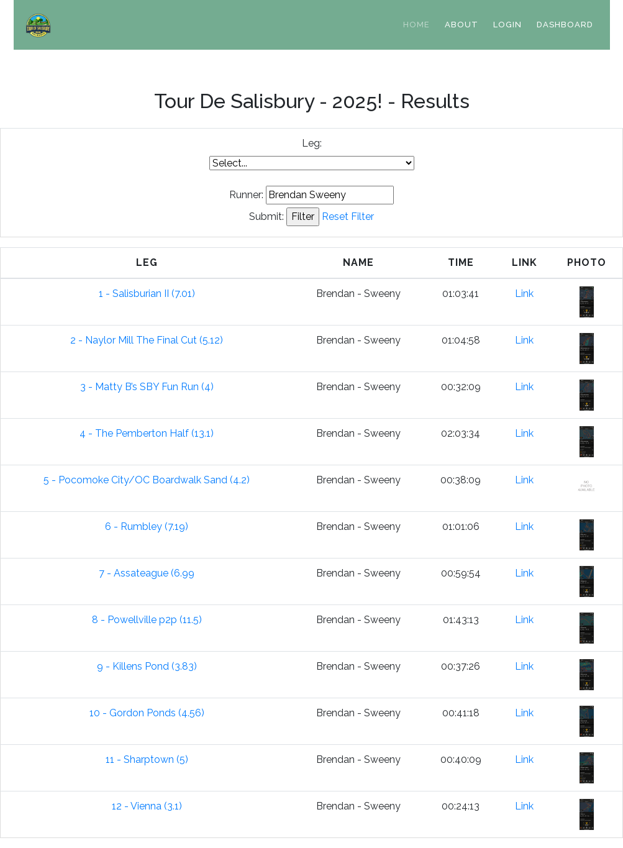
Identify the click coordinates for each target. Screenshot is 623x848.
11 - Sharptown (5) (147, 759)
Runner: (246, 195)
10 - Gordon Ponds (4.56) (146, 713)
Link (524, 293)
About (461, 24)
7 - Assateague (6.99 (146, 573)
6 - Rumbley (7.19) (146, 526)
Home (416, 24)
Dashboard (565, 24)
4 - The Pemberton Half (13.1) (147, 433)
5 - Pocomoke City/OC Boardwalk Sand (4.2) (146, 480)
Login (507, 24)
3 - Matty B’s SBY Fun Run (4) (147, 387)
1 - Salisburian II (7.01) (147, 293)
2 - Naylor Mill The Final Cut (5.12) (146, 340)
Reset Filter (348, 216)
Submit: (266, 216)
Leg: (312, 143)
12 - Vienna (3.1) (147, 806)
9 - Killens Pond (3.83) (147, 666)
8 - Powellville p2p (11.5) (147, 620)
